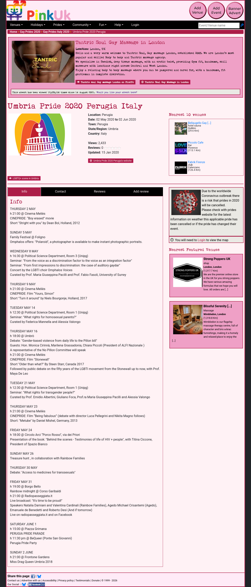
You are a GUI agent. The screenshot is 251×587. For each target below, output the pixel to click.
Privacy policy (66, 580)
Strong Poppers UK (217, 259)
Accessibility (49, 580)
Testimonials (82, 580)
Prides (57, 25)
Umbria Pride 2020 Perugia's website (111, 160)
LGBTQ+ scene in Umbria (24, 178)
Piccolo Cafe (196, 142)
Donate (96, 580)
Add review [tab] (141, 191)
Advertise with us (31, 580)
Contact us (13, 580)
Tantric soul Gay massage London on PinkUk (105, 82)
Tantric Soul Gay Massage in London (165, 82)
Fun (101, 25)
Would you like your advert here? (116, 92)
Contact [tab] (60, 191)
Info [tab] (24, 191)
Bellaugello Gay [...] (199, 122)
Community (81, 25)
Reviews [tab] (99, 191)
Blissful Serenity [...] (218, 306)
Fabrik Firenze (196, 162)
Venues (15, 25)
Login (135, 25)
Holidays (37, 25)
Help (118, 25)
